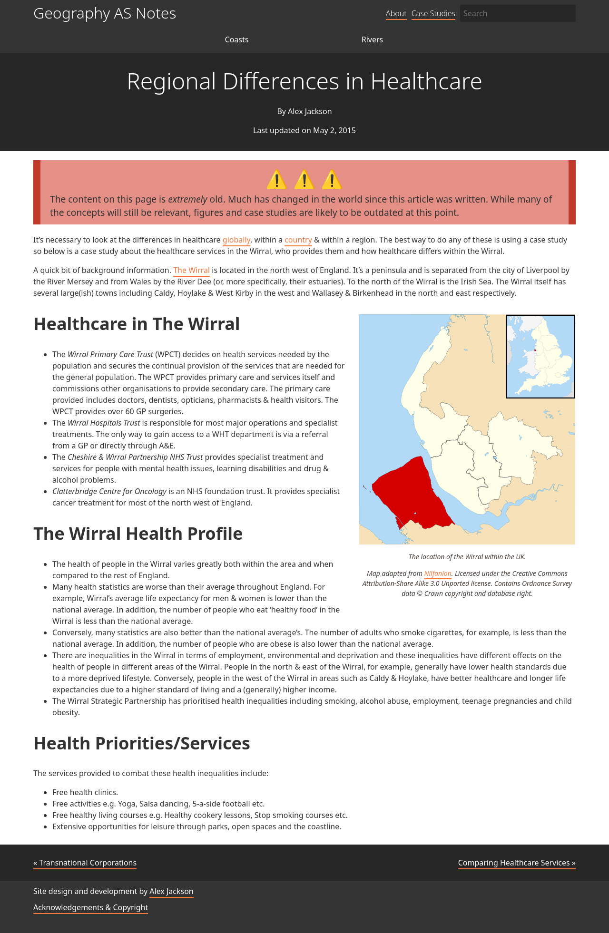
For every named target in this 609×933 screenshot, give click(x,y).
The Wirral (191, 270)
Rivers (372, 39)
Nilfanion (438, 573)
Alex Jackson (171, 891)
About (396, 13)
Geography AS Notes (105, 12)
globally (236, 239)
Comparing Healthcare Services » (517, 862)
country (298, 239)
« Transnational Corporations (85, 862)
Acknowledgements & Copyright (90, 907)
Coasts (237, 39)
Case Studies (433, 13)
